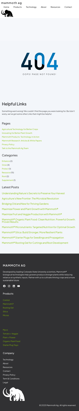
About (5, 363)
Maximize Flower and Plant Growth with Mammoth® (30, 209)
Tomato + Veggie (10, 333)
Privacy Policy (8, 144)
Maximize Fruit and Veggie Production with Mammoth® (32, 214)
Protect (5, 168)
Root (4, 176)
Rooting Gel (8, 307)
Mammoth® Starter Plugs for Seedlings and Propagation (33, 237)
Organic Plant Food (11, 341)
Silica (5, 311)
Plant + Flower (9, 337)
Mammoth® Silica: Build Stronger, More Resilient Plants (32, 232)
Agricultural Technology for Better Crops (20, 129)
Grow (4, 165)
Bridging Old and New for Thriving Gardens (25, 204)
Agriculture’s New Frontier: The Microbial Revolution (30, 198)
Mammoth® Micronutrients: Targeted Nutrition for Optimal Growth (38, 227)
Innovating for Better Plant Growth (17, 133)
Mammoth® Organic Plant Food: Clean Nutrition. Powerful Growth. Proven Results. (39, 220)
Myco (5, 330)
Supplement (7, 180)
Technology (8, 359)
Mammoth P (8, 304)
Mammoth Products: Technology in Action (20, 137)
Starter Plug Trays (10, 345)
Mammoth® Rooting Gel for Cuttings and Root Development (35, 243)
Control (6, 300)
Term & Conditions (11, 378)
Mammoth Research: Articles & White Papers (22, 140)
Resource (6, 172)
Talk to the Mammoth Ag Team (15, 148)
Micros (6, 315)
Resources (7, 367)
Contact (6, 371)
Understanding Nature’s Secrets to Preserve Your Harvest (33, 193)
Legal (5, 382)
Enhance (6, 161)
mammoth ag (11, 3)
